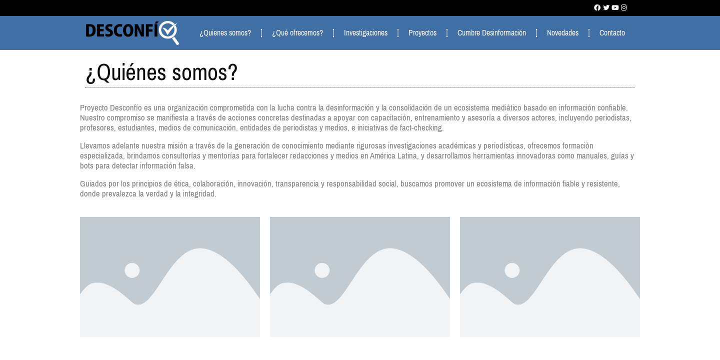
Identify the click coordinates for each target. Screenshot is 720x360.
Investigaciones (366, 33)
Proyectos (422, 33)
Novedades (562, 33)
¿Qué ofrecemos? (297, 33)
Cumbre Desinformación (492, 33)
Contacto (612, 33)
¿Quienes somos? (225, 33)
